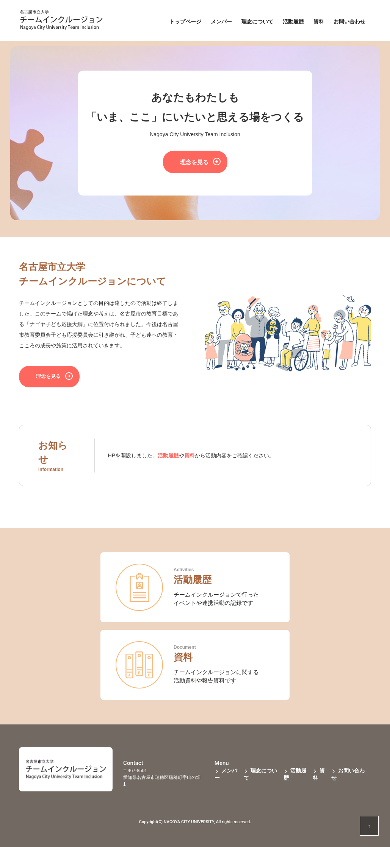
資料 (189, 455)
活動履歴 (168, 455)
